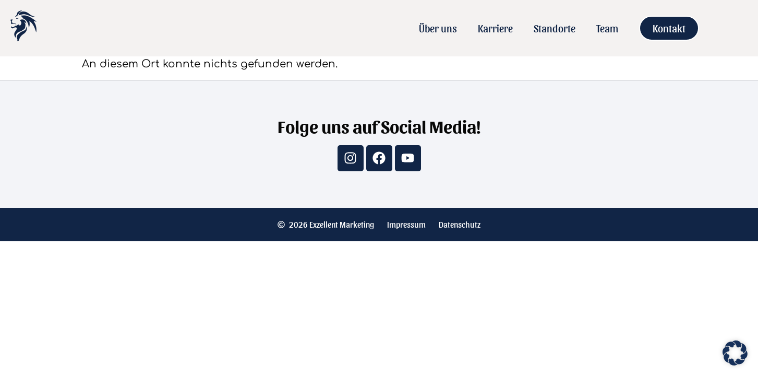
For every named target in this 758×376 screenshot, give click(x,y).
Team (607, 28)
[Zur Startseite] (23, 37)
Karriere (495, 28)
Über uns (438, 28)
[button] (735, 353)
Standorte (554, 28)
